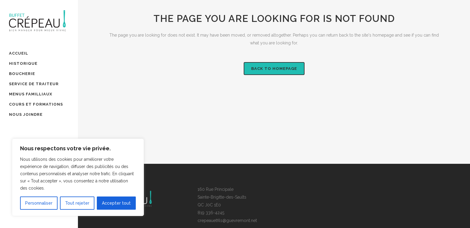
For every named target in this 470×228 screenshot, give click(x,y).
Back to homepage (274, 68)
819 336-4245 (211, 212)
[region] (78, 177)
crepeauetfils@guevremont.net (227, 220)
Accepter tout (116, 203)
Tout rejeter (77, 203)
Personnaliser (38, 203)
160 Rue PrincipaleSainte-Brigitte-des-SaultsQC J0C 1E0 (222, 197)
